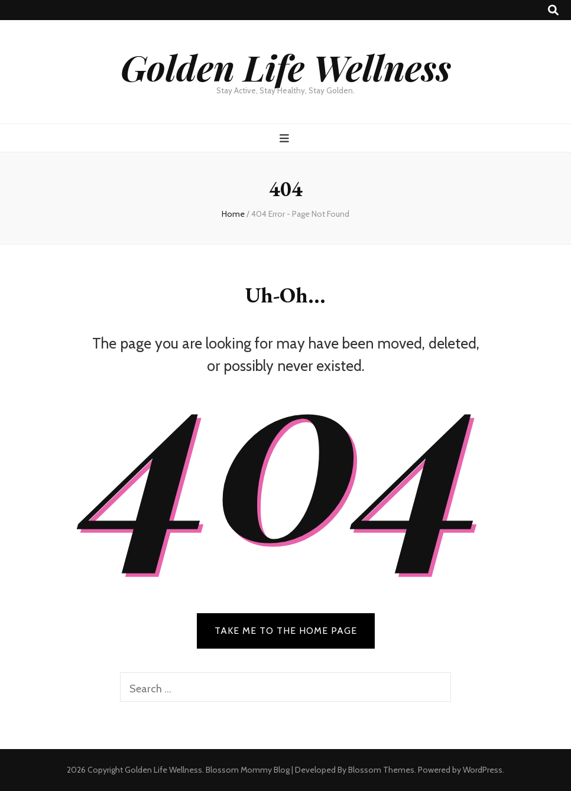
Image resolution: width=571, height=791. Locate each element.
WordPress (482, 769)
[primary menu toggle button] (286, 138)
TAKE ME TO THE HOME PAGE (286, 630)
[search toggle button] (553, 10)
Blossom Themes (381, 769)
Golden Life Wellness (286, 66)
